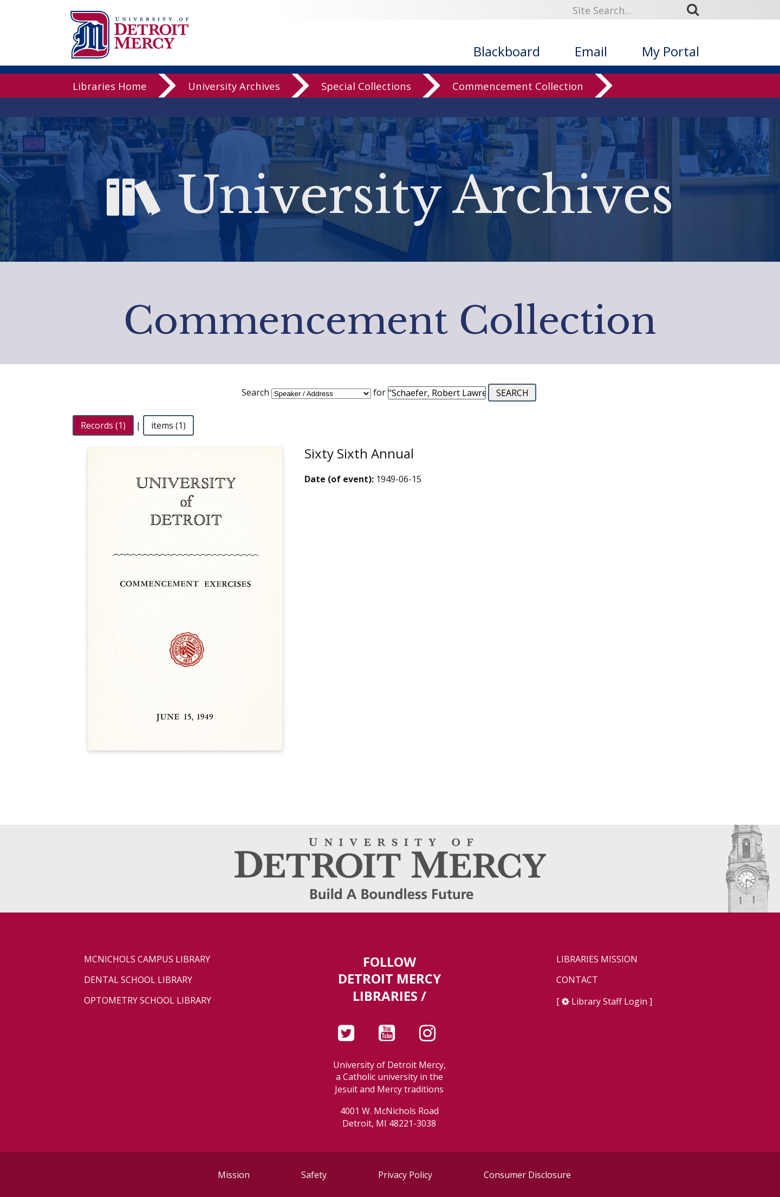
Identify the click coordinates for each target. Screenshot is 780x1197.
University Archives (234, 105)
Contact (577, 980)
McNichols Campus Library (147, 959)
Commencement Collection (517, 105)
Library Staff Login (609, 1001)
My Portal (670, 51)
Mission (234, 1175)
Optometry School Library (147, 1000)
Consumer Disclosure (527, 1175)
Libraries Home (110, 105)
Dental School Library (138, 980)
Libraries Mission (597, 959)
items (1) (168, 425)
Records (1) (103, 425)
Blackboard (506, 51)
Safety (314, 1175)
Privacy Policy (405, 1175)
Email (591, 51)
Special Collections (366, 105)
